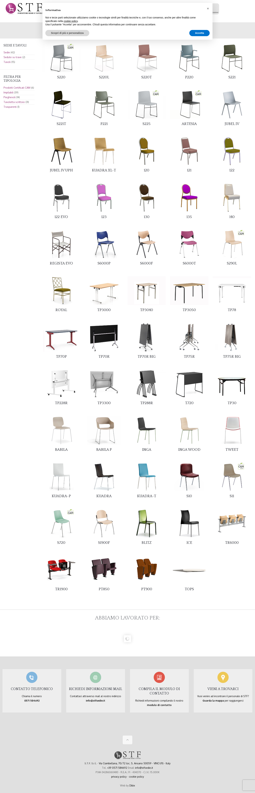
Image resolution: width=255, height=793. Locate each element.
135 (189, 217)
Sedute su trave (13, 57)
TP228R (61, 403)
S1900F (104, 543)
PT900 (146, 589)
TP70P (61, 356)
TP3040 (146, 310)
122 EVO (61, 217)
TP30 (232, 403)
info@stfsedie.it (144, 767)
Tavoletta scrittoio (14, 102)
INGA (146, 450)
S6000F (146, 263)
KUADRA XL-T (104, 170)
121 (189, 170)
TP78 (232, 310)
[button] (208, 8)
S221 (232, 77)
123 (104, 217)
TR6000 (232, 543)
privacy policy (119, 776)
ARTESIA (189, 124)
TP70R (104, 356)
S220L (104, 77)
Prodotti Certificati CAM (17, 87)
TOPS (189, 589)
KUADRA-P (61, 496)
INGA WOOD (189, 450)
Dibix (132, 785)
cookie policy (136, 776)
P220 (189, 77)
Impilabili (8, 92)
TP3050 (189, 310)
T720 (189, 403)
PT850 (104, 589)
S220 (61, 77)
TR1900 (61, 589)
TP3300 (104, 403)
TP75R (189, 356)
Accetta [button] (199, 33)
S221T (61, 124)
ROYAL (61, 310)
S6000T (189, 263)
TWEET (231, 450)
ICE (189, 543)
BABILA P (104, 450)
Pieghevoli (10, 97)
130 (146, 217)
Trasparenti (10, 106)
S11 (232, 496)
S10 (189, 496)
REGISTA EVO (61, 263)
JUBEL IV (232, 124)
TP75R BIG (232, 356)
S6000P (104, 263)
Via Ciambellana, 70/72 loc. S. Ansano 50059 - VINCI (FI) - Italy (135, 763)
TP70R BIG (147, 356)
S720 (61, 543)
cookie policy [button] (71, 21)
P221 (104, 124)
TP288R (146, 403)
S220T (146, 77)
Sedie (7, 52)
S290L (232, 263)
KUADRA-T (146, 496)
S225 (147, 124)
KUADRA (104, 496)
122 (231, 170)
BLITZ (146, 543)
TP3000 (104, 310)
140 (232, 217)
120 (146, 170)
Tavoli (7, 61)
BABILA (61, 450)
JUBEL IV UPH (61, 170)
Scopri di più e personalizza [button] (67, 33)
